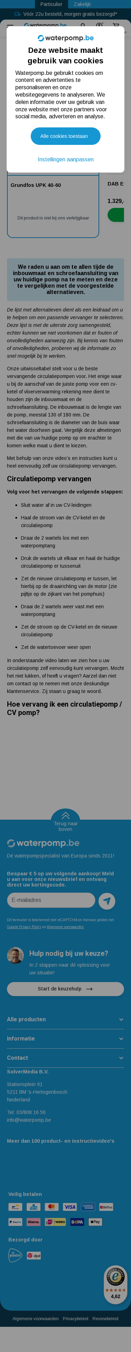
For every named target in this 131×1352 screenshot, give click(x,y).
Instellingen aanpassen (66, 159)
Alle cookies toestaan (64, 136)
